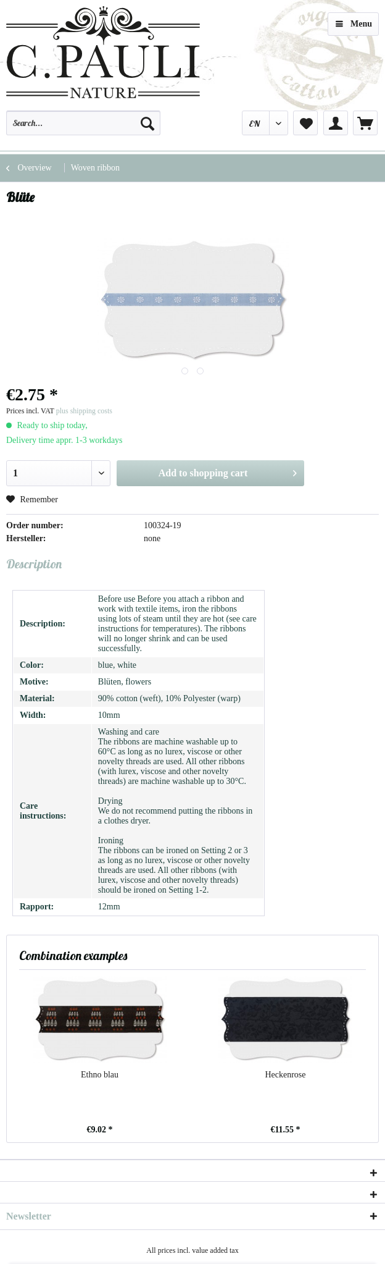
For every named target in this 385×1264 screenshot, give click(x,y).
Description (34, 563)
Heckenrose (285, 1074)
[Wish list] (305, 123)
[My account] (335, 123)
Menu (354, 21)
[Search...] (83, 123)
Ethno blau (99, 1074)
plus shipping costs (84, 411)
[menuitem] (83, 128)
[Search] (147, 123)
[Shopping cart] (365, 123)
